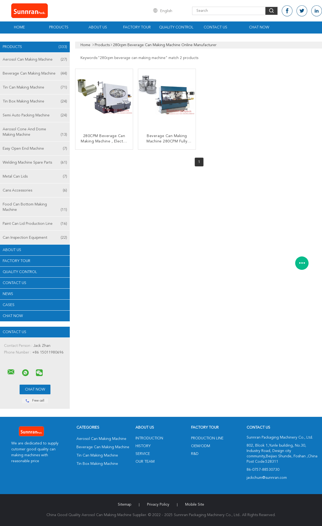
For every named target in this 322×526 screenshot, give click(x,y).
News (8, 294)
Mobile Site (194, 504)
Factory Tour (137, 27)
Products (58, 27)
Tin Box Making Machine (35, 101)
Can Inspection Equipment (35, 237)
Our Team (145, 462)
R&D (195, 454)
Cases (8, 305)
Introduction (149, 438)
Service (143, 454)
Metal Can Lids (35, 176)
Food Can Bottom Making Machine (35, 207)
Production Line (207, 438)
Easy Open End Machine (35, 148)
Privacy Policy (158, 504)
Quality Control (176, 27)
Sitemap (124, 504)
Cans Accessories (35, 190)
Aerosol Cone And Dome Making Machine (35, 132)
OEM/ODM (200, 446)
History (143, 446)
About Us (98, 27)
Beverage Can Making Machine (35, 73)
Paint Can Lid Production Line (35, 223)
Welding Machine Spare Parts (35, 162)
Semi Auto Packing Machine (35, 115)
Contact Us (215, 27)
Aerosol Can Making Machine (35, 59)
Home (19, 27)
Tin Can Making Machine (35, 87)
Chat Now (259, 27)
